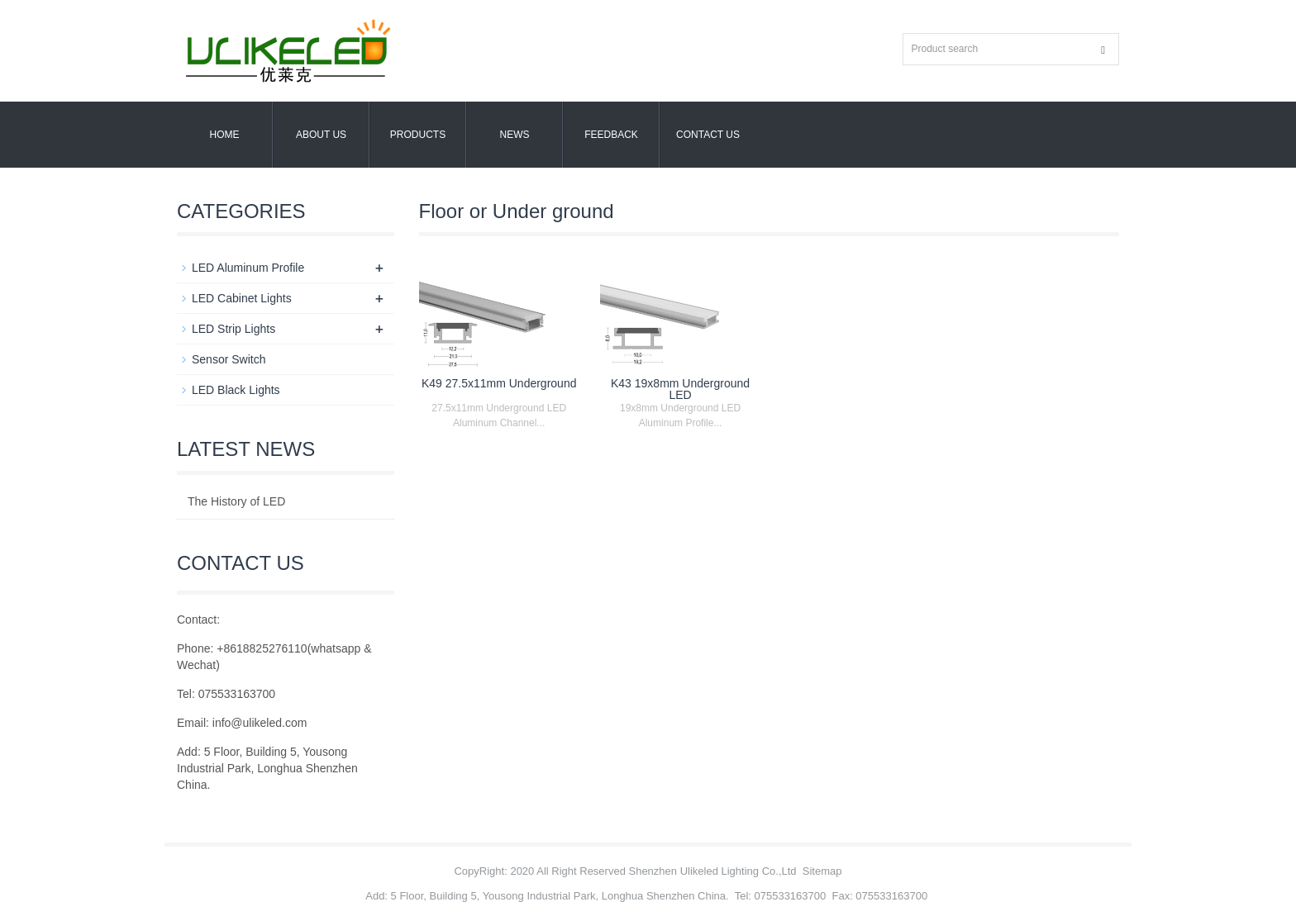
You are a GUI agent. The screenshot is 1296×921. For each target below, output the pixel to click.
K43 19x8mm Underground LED (680, 389)
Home (225, 134)
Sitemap (822, 871)
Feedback (611, 134)
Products (418, 134)
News (515, 134)
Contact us (708, 134)
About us (321, 134)
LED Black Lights (236, 389)
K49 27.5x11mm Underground (499, 383)
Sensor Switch (228, 359)
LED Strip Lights (233, 328)
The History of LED (236, 501)
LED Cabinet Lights (242, 298)
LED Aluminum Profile (248, 267)
